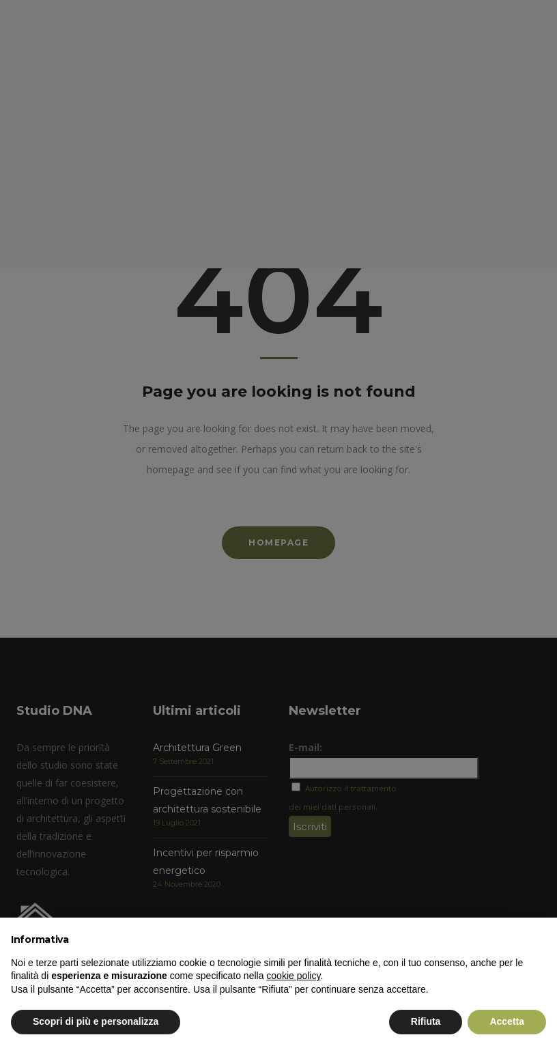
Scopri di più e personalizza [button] (95, 1021)
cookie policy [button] (293, 975)
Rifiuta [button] (426, 1021)
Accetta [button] (506, 1021)
